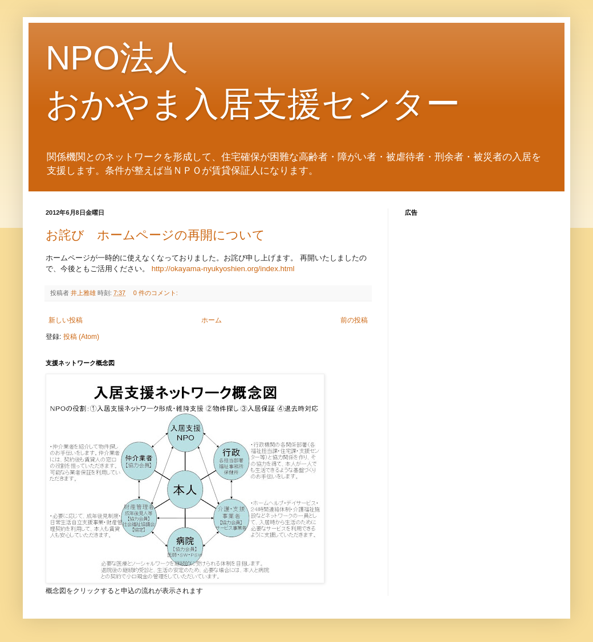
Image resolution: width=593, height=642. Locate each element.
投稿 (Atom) (81, 337)
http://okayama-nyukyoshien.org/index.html (223, 268)
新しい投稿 (65, 320)
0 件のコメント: (156, 292)
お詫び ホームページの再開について (155, 235)
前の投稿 (354, 320)
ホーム (211, 320)
